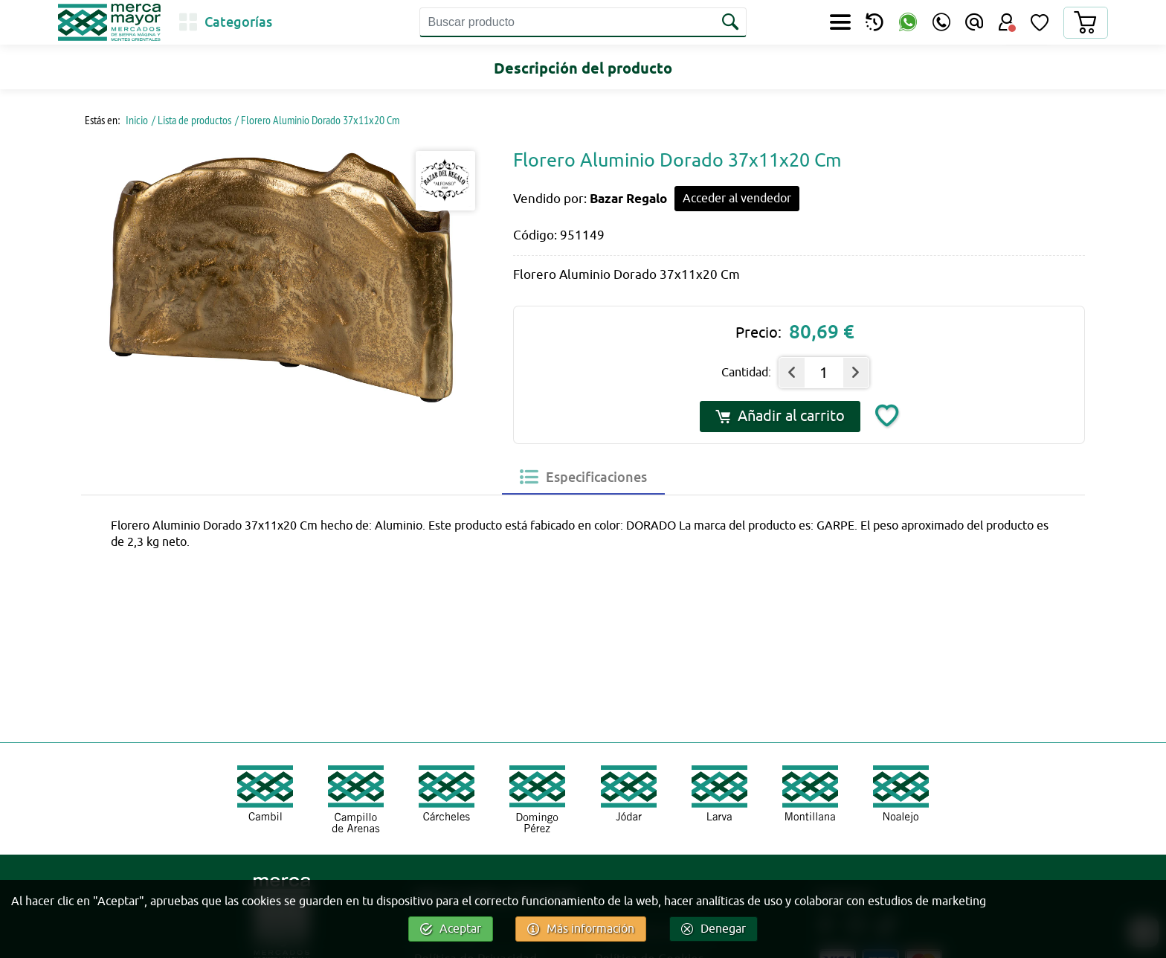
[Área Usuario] (1007, 22)
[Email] (974, 22)
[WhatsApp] (908, 22)
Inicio (135, 119)
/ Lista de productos (191, 119)
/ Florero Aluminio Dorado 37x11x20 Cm (317, 119)
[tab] (583, 477)
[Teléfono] (941, 22)
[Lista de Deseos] (1040, 22)
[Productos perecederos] (874, 22)
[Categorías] (225, 22)
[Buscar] (732, 22)
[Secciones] (840, 22)
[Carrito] (1085, 22)
